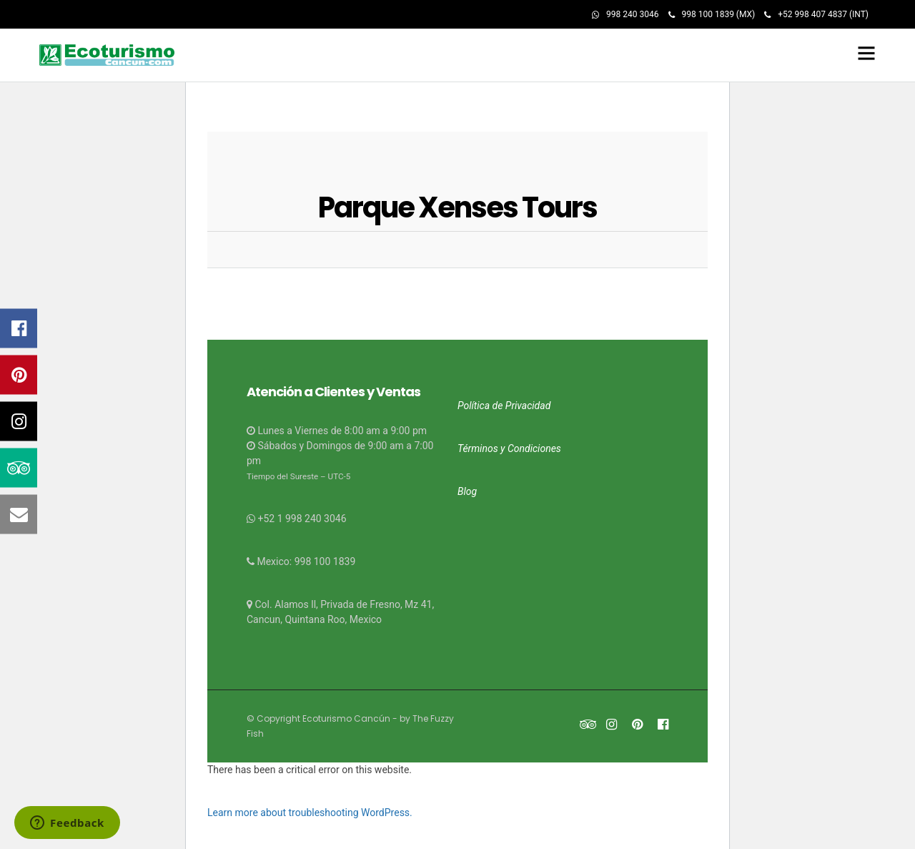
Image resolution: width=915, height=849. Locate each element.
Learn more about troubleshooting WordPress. (309, 810)
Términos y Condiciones (509, 446)
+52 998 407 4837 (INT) (816, 14)
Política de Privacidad (504, 403)
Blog (467, 489)
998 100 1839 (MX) (712, 14)
